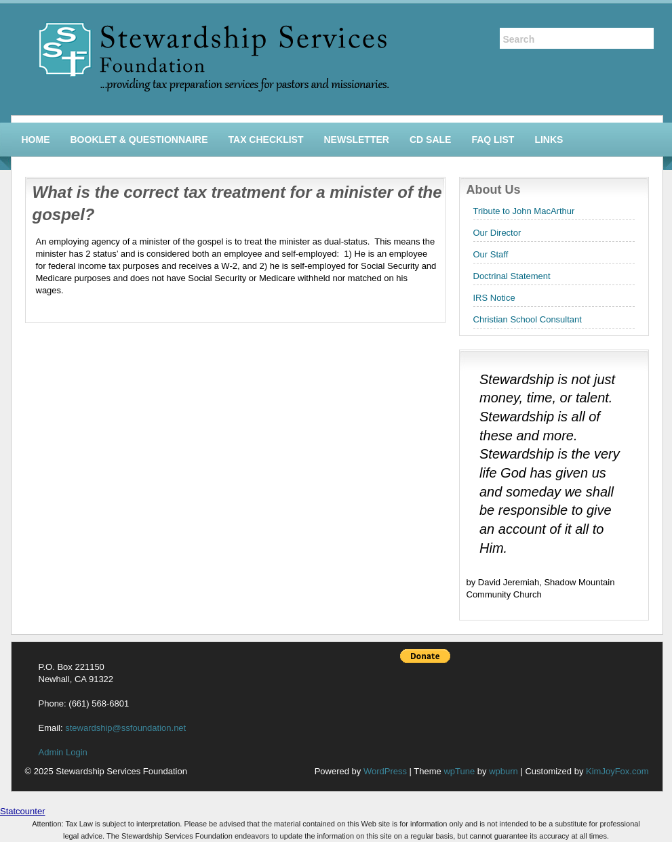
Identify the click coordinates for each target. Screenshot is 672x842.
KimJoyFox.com (617, 771)
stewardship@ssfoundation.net (125, 728)
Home (36, 139)
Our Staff (491, 254)
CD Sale (430, 139)
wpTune (459, 771)
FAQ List (492, 139)
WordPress (385, 771)
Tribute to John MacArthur (524, 211)
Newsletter (356, 139)
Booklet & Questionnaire (139, 139)
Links (548, 139)
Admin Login (63, 752)
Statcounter (22, 811)
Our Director (497, 233)
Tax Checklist (266, 139)
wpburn (503, 771)
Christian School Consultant (527, 319)
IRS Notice (494, 298)
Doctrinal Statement (512, 276)
